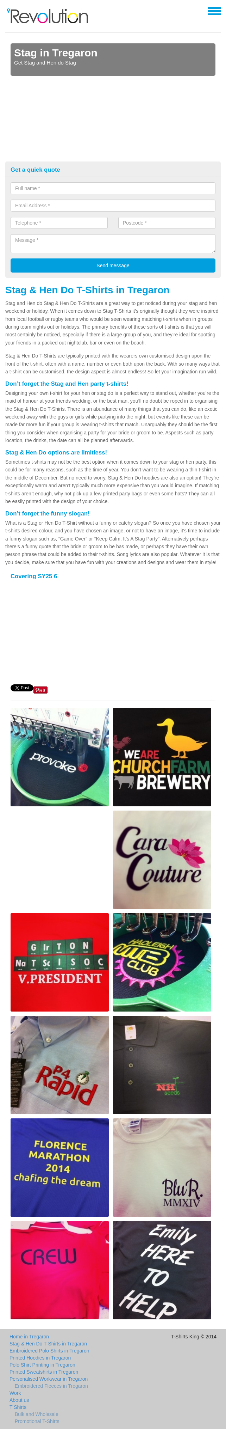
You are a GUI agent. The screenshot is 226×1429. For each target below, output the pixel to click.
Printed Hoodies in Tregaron (40, 1358)
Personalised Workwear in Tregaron (49, 1379)
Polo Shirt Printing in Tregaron (42, 1365)
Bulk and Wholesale (36, 1414)
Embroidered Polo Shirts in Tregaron (49, 1351)
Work (15, 1393)
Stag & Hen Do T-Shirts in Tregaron (48, 1343)
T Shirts (18, 1407)
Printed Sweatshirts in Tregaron (44, 1372)
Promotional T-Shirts (37, 1421)
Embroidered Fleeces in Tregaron (51, 1386)
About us (19, 1400)
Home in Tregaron (29, 1336)
